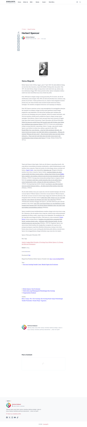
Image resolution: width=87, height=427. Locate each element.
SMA (31, 2)
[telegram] (18, 44)
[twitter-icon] (9, 417)
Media (37, 2)
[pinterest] (18, 47)
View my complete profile (13, 413)
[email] (18, 50)
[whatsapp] (18, 41)
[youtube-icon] (15, 417)
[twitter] (18, 38)
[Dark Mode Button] (77, 2)
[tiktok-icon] (17, 417)
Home (19, 2)
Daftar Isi (25, 2)
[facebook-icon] (7, 417)
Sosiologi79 (10, 1)
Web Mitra (51, 2)
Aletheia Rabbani (16, 404)
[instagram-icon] (12, 417)
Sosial (43, 2)
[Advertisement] (43, 16)
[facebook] (18, 36)
